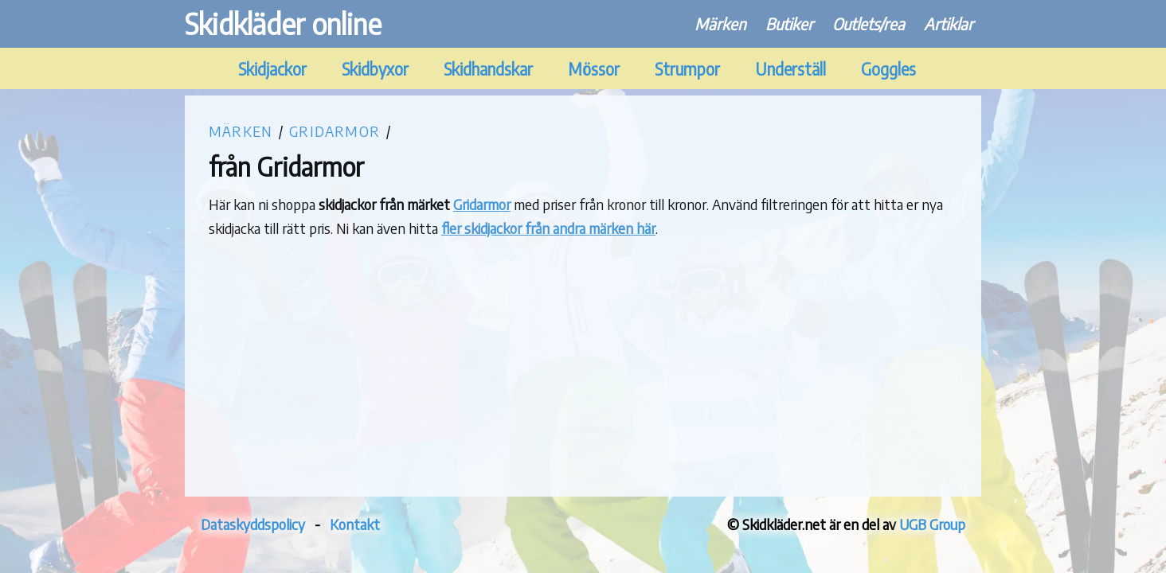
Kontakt (355, 524)
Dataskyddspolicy (253, 524)
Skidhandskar (488, 69)
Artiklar (948, 23)
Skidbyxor (375, 69)
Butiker (789, 23)
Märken (720, 23)
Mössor (594, 69)
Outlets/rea (868, 23)
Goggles (888, 69)
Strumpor (687, 69)
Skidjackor (272, 69)
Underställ (790, 69)
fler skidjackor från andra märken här (548, 228)
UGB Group (932, 524)
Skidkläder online (283, 23)
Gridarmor (334, 131)
